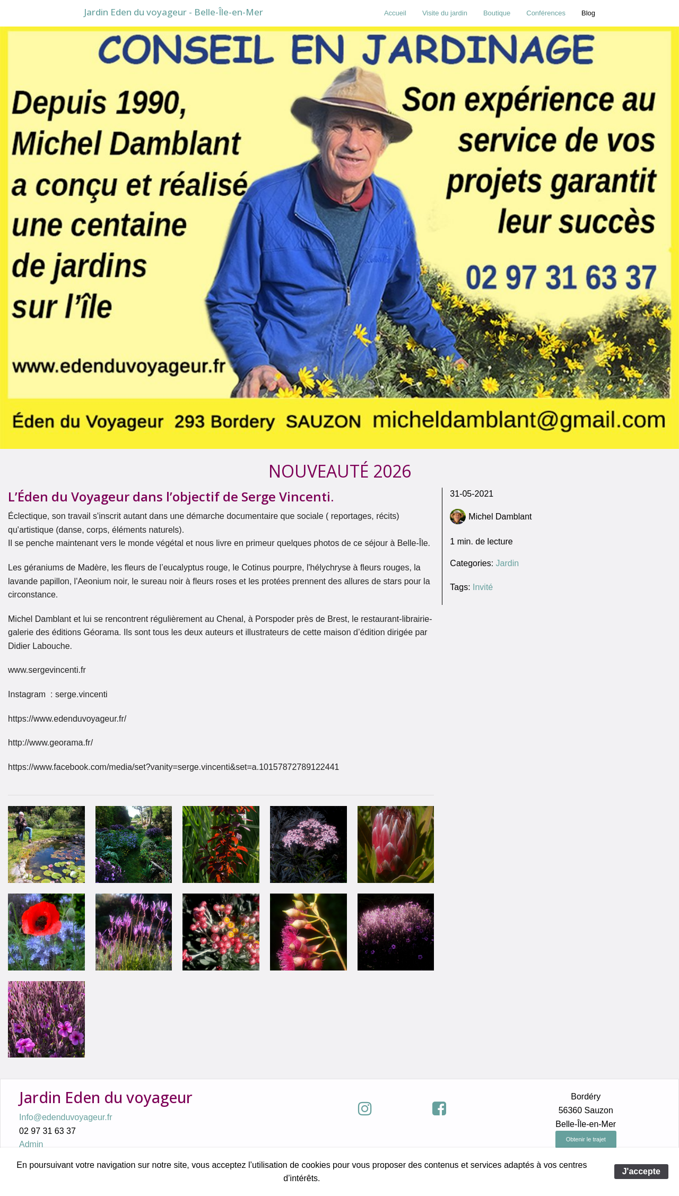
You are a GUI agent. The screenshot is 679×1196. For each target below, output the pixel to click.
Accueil (395, 13)
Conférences (545, 13)
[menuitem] (395, 13)
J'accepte (641, 1171)
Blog (588, 13)
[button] (358, 1108)
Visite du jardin (444, 13)
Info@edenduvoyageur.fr (65, 1117)
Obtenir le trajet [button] (586, 1139)
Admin (31, 1144)
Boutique (496, 13)
